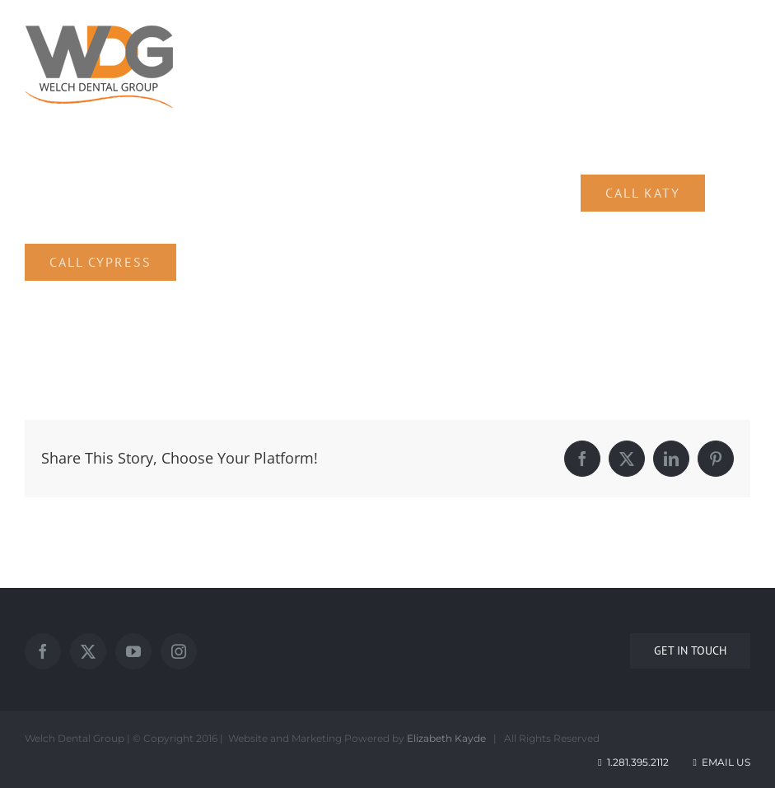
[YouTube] (133, 651)
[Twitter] (88, 651)
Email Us (720, 762)
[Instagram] (179, 651)
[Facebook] (43, 651)
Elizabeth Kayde (446, 738)
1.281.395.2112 (638, 762)
